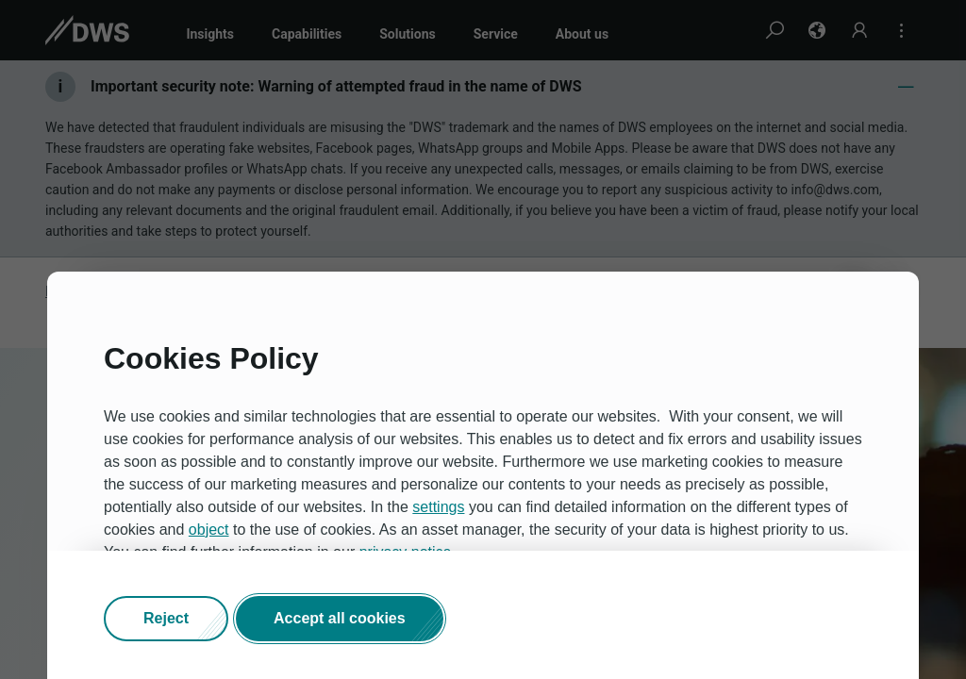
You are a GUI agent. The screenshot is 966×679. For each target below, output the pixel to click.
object (209, 530)
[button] (166, 618)
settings (438, 507)
